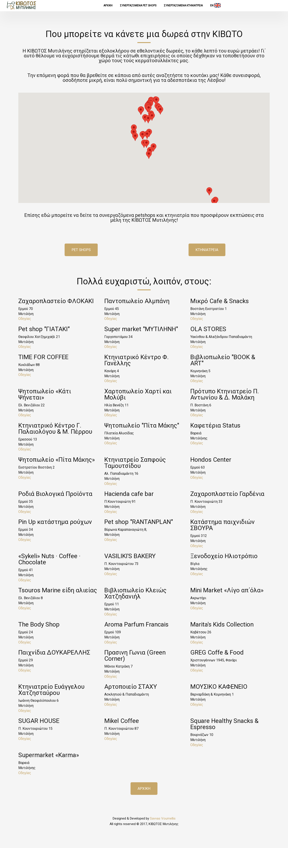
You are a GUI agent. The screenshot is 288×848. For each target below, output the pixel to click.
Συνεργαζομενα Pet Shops (138, 5)
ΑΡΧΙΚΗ (107, 5)
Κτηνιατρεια (207, 250)
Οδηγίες (24, 319)
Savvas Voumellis (163, 818)
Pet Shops (81, 250)
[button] (134, 128)
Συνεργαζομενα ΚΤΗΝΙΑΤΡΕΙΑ (183, 5)
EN (215, 5)
